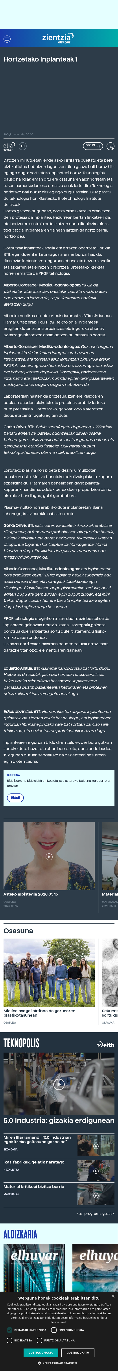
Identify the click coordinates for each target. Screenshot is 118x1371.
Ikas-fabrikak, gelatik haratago (34, 1162)
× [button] (113, 1296)
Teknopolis (21, 1042)
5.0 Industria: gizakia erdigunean (59, 1120)
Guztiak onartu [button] (41, 1352)
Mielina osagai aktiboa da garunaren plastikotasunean (39, 1012)
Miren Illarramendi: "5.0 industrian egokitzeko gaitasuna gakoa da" (37, 1139)
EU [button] (22, 146)
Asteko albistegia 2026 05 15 (31, 894)
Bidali (15, 798)
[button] (7, 38)
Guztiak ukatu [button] (78, 1352)
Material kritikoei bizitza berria (34, 1186)
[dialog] (59, 1331)
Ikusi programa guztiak (95, 1214)
